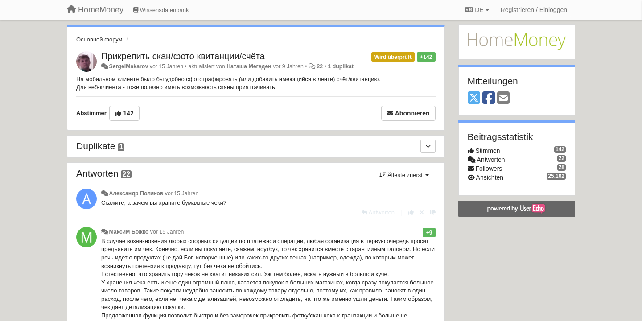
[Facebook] (488, 98)
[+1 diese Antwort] (411, 212)
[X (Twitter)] (474, 98)
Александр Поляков (136, 193)
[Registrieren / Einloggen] (534, 9)
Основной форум (99, 39)
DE (477, 9)
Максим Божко (128, 232)
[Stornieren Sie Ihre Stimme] (422, 212)
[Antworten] (378, 212)
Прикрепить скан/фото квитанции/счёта (183, 56)
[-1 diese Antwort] (433, 212)
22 (320, 66)
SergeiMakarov (128, 66)
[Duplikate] (428, 146)
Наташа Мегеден (249, 66)
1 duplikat (341, 66)
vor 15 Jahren (181, 193)
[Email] (503, 98)
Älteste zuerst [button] (404, 175)
